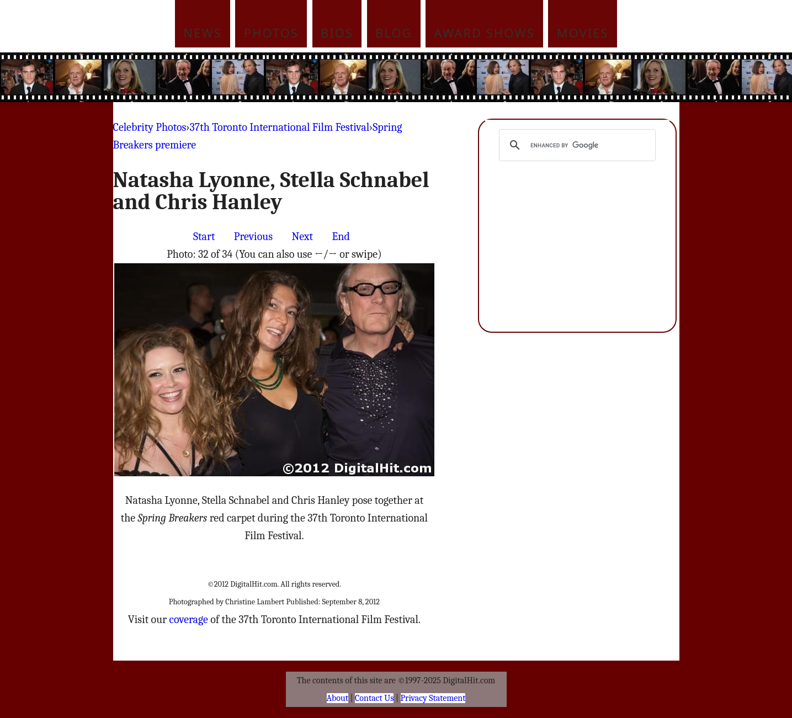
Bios (337, 32)
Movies (583, 32)
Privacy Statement (433, 698)
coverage (188, 619)
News (202, 32)
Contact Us (374, 698)
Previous (253, 236)
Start (204, 236)
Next (302, 236)
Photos (271, 32)
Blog (393, 32)
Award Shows (484, 32)
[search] (575, 145)
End (340, 236)
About (337, 698)
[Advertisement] (471, 77)
